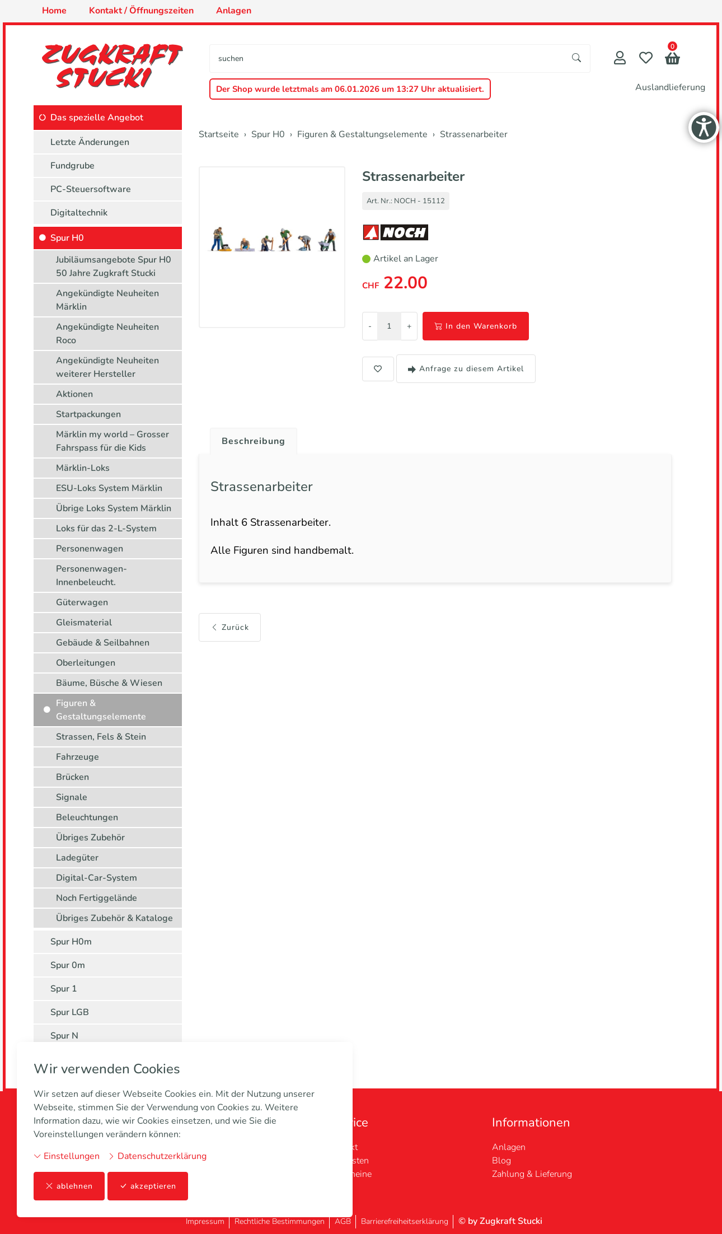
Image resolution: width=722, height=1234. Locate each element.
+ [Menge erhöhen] (409, 326)
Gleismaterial (84, 622)
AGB (343, 1221)
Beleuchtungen (87, 817)
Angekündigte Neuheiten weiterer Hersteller (107, 367)
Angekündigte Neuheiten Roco (107, 334)
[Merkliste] (646, 59)
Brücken (72, 777)
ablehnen (69, 1186)
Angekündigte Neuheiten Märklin (107, 300)
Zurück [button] (229, 627)
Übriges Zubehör (90, 837)
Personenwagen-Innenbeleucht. (91, 575)
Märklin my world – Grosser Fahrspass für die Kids (112, 441)
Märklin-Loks (83, 468)
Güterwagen (82, 602)
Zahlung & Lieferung (532, 1174)
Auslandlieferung (670, 87)
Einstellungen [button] (67, 1156)
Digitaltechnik (78, 213)
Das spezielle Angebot (96, 117)
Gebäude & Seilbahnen (102, 643)
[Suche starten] (577, 58)
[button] (672, 60)
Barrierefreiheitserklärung (404, 1221)
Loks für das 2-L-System (106, 528)
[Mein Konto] (620, 59)
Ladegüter (77, 858)
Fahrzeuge (77, 757)
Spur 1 (63, 989)
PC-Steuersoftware (90, 189)
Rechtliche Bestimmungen (280, 1221)
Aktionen (74, 394)
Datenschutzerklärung (157, 1156)
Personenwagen (89, 549)
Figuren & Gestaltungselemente (101, 710)
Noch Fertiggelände (96, 898)
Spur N (64, 1036)
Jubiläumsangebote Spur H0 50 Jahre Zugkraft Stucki (113, 266)
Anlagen (509, 1147)
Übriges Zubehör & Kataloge (114, 918)
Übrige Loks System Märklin (113, 508)
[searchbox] (386, 58)
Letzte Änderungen (89, 142)
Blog (501, 1160)
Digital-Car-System (96, 878)
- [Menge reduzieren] (370, 326)
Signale (71, 797)
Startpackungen (88, 414)
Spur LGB (69, 1012)
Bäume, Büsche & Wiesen (109, 683)
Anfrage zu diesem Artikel (466, 368)
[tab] (249, 438)
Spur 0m (67, 965)
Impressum (205, 1221)
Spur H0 (67, 238)
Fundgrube (72, 166)
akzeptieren (147, 1186)
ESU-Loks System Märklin (109, 488)
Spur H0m (71, 942)
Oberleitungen (85, 663)
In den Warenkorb (475, 326)
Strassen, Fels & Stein (101, 737)
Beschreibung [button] (253, 441)
